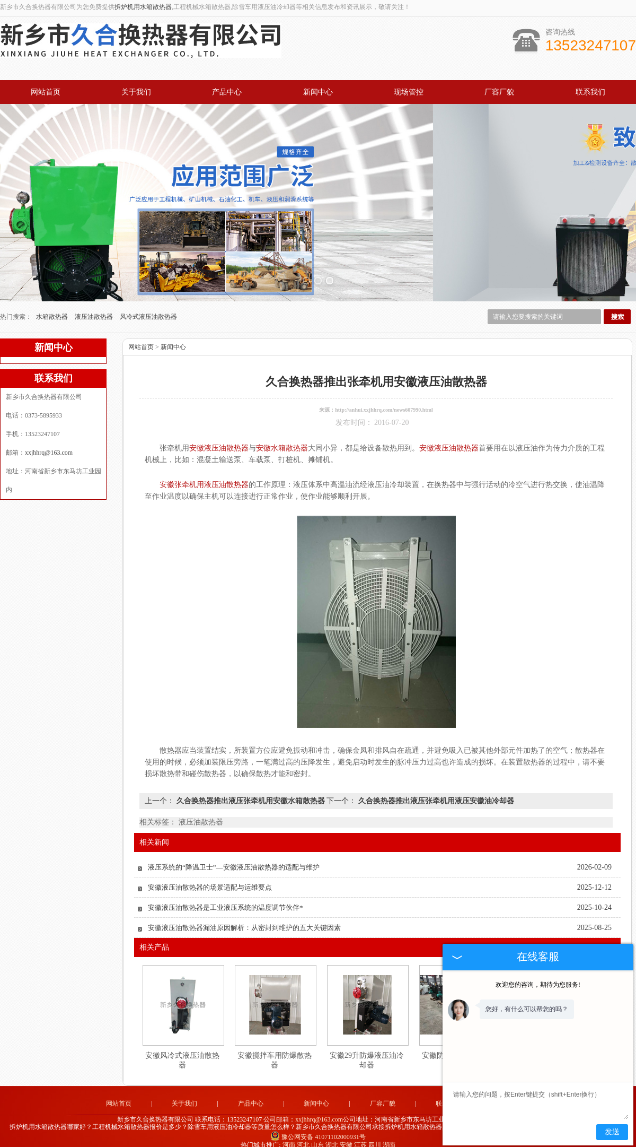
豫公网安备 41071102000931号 (318, 1127)
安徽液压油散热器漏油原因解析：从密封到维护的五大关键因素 (244, 918)
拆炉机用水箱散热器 (143, 7)
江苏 (360, 1135)
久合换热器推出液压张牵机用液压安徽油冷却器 (435, 791)
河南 (288, 1135)
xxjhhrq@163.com (49, 443)
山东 (317, 1135)
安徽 (346, 1135)
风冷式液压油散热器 (148, 307)
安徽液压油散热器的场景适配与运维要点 (210, 878)
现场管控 (408, 92)
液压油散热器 (94, 307)
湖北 (331, 1135)
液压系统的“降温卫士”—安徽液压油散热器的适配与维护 (234, 858)
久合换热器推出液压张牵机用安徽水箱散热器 (250, 791)
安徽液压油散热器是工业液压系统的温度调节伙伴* (225, 898)
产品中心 (227, 92)
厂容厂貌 (499, 92)
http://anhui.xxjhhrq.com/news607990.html (384, 400)
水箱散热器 (52, 307)
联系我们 (590, 92)
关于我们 (136, 92)
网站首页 (45, 92)
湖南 (389, 1135)
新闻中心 (318, 92)
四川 (374, 1135)
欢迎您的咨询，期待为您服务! (538, 984)
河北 (303, 1135)
